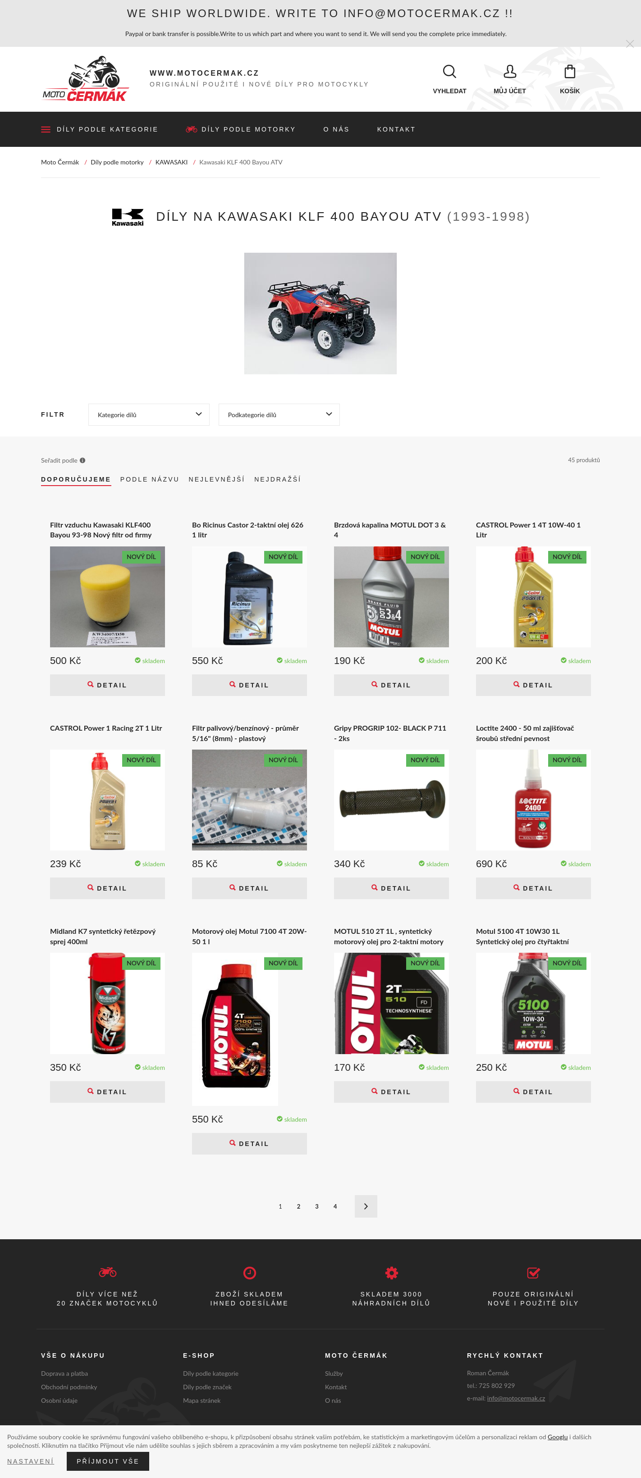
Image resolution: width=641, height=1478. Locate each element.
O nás (337, 129)
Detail (110, 685)
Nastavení (30, 1461)
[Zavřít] (630, 44)
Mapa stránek (201, 1401)
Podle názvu (150, 479)
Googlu (558, 1437)
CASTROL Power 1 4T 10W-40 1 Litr (528, 530)
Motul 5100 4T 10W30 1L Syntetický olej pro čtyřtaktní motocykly (522, 937)
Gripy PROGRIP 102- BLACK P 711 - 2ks (390, 733)
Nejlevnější (217, 479)
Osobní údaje (59, 1401)
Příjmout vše (108, 1461)
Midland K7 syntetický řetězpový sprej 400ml (103, 937)
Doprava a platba (64, 1374)
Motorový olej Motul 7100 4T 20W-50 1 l (249, 937)
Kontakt (396, 129)
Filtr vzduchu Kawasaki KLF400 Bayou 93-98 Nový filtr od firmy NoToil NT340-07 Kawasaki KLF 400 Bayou (101, 530)
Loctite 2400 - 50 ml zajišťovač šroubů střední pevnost (525, 733)
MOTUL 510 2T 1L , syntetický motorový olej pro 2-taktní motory (389, 937)
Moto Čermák (60, 162)
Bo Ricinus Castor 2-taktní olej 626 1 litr (247, 530)
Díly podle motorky (248, 129)
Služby (334, 1374)
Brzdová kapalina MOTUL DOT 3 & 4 (390, 530)
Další (366, 1207)
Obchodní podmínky (69, 1387)
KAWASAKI (172, 162)
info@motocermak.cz (516, 1398)
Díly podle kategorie (108, 129)
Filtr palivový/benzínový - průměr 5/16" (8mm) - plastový (245, 733)
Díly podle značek (207, 1387)
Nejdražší (278, 479)
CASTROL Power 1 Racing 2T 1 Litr (106, 728)
